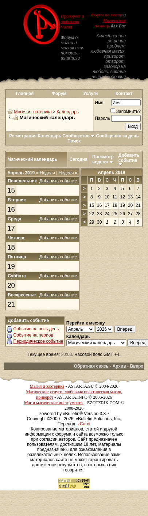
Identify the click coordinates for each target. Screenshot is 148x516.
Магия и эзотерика (33, 111)
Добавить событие (129, 158)
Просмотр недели (103, 159)
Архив (119, 366)
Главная (25, 93)
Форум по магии (106, 15)
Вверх (136, 366)
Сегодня (78, 159)
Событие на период (33, 335)
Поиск (74, 141)
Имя (99, 102)
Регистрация (22, 136)
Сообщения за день (117, 136)
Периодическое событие (38, 341)
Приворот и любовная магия (72, 22)
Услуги (90, 93)
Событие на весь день (36, 328)
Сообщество (78, 136)
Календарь (68, 111)
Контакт (124, 93)
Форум (59, 93)
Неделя (45, 172)
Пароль (102, 118)
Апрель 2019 (111, 172)
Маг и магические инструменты (53, 402)
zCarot (84, 423)
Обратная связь (91, 366)
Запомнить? (125, 111)
